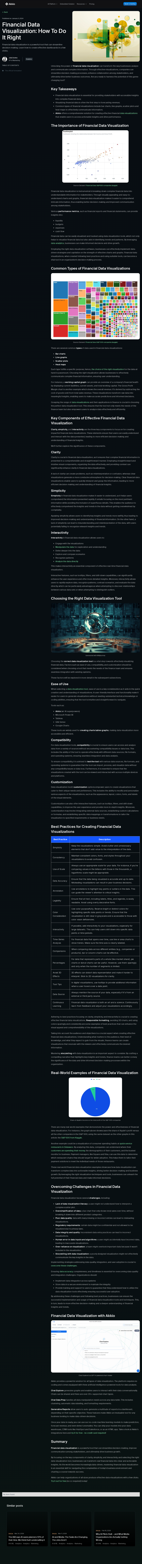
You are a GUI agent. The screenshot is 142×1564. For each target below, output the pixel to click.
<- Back (5, 12)
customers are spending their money (68, 1150)
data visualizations (128, 113)
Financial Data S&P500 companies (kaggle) (101, 185)
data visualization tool (77, 689)
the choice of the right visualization (108, 369)
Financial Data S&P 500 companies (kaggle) (102, 342)
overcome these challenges (64, 1265)
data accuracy (66, 1271)
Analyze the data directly (66, 561)
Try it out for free (58, 1481)
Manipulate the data (64, 547)
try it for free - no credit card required (88, 1433)
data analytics (57, 243)
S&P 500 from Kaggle (71, 1137)
